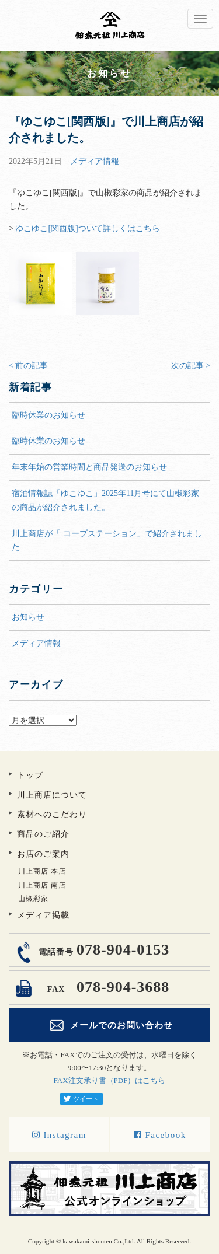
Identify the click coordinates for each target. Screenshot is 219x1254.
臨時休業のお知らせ (48, 415)
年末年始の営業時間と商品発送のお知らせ (89, 467)
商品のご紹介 (43, 834)
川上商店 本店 (42, 871)
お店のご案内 (43, 854)
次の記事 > (190, 365)
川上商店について (52, 795)
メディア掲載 (43, 915)
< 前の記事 (28, 365)
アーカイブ (109, 707)
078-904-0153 (102, 949)
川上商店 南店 (42, 885)
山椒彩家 (33, 899)
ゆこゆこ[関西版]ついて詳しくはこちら (87, 228)
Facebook (160, 1135)
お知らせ (28, 617)
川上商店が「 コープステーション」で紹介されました (107, 540)
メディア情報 (94, 161)
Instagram (59, 1135)
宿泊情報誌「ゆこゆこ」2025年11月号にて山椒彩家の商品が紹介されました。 (105, 500)
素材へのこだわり (52, 814)
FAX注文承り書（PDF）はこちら (110, 1080)
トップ (30, 775)
